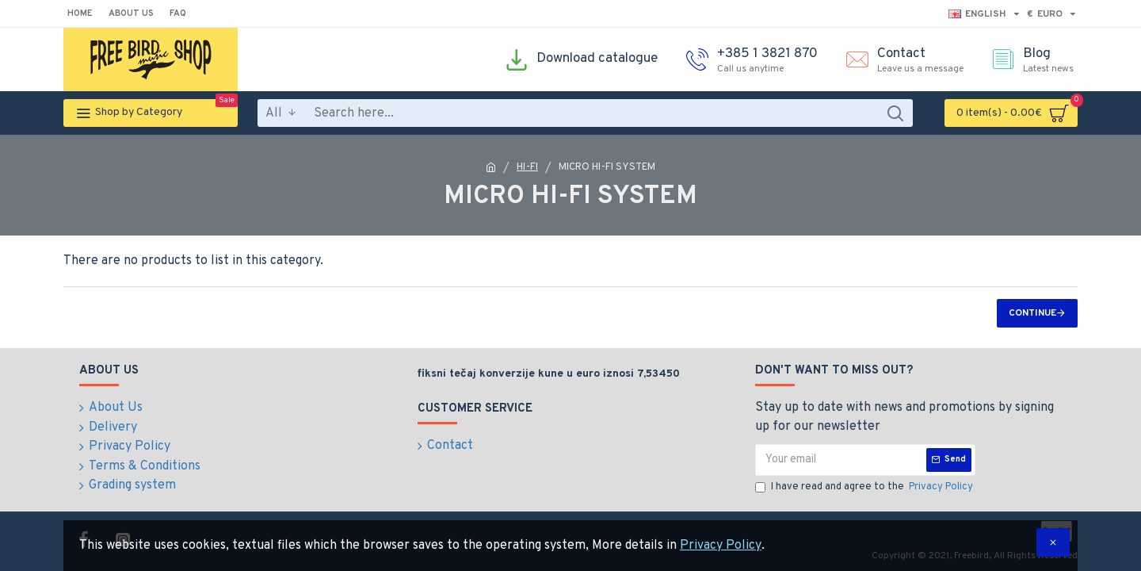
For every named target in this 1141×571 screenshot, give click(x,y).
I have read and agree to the (865, 488)
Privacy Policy (720, 546)
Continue (1032, 313)
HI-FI (527, 167)
